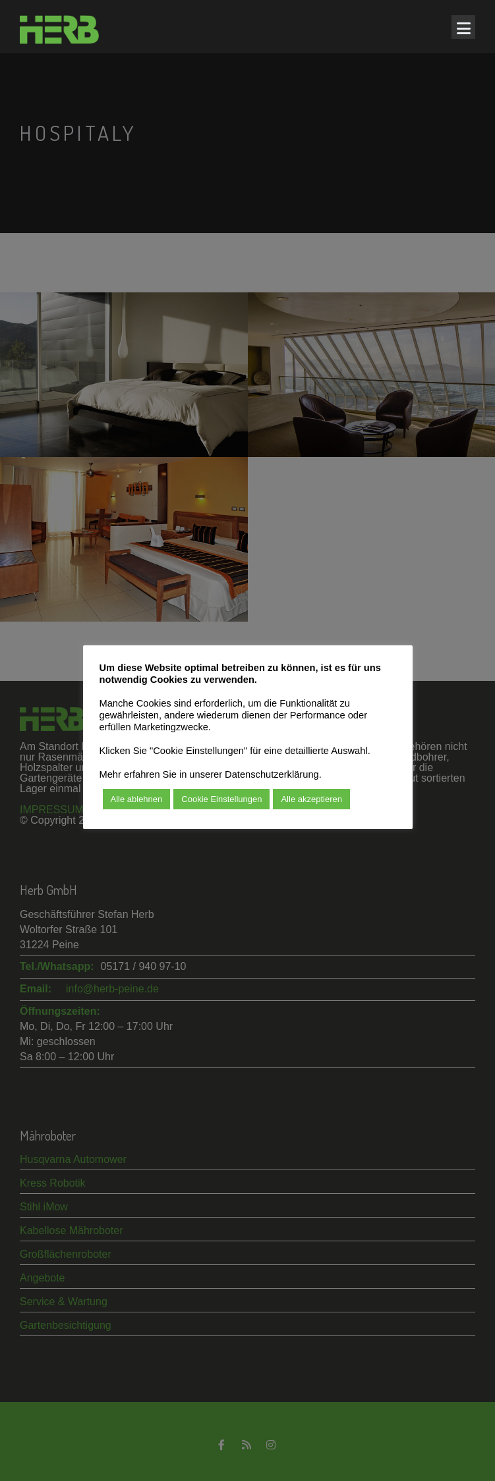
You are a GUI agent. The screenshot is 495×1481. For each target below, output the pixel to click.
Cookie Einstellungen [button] (221, 799)
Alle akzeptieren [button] (311, 799)
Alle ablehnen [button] (137, 799)
